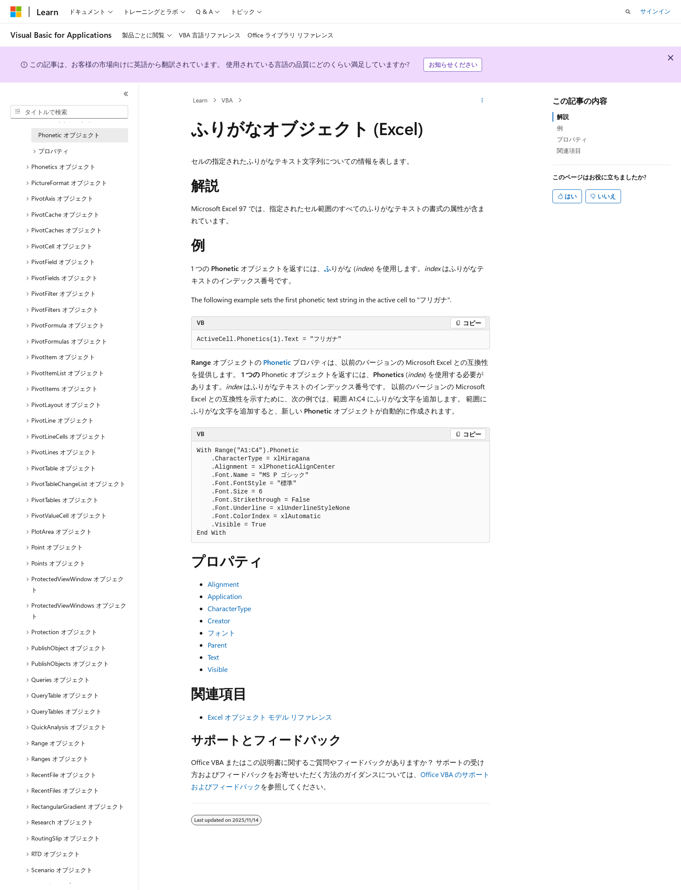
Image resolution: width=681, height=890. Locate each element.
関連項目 (569, 150)
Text (213, 657)
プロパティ (572, 139)
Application (225, 596)
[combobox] (69, 112)
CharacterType (229, 608)
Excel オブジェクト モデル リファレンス (270, 716)
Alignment (223, 584)
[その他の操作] (482, 100)
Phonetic (277, 362)
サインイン (655, 11)
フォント (221, 632)
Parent (217, 644)
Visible (218, 669)
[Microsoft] (16, 11)
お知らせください (453, 64)
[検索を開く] (628, 12)
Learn (200, 100)
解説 (563, 116)
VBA (227, 100)
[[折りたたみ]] (126, 94)
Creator (219, 620)
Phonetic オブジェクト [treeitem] (69, 135)
